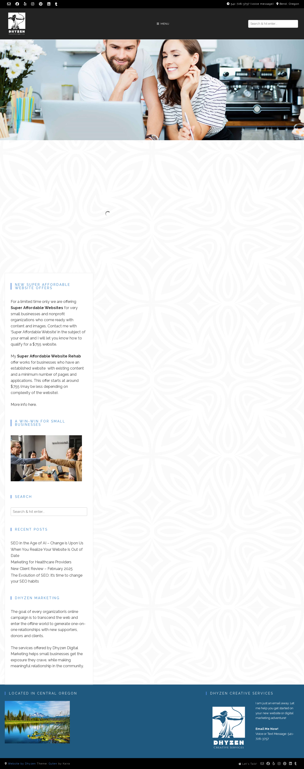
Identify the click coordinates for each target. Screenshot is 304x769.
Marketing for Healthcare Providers (41, 562)
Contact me (58, 326)
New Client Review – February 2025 (42, 568)
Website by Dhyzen (22, 763)
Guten (53, 763)
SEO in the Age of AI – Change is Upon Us (47, 543)
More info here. (24, 404)
